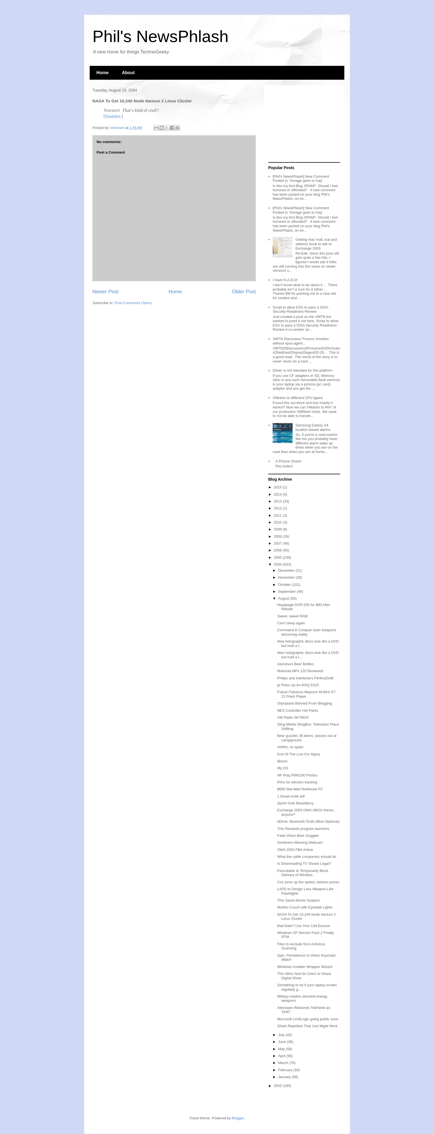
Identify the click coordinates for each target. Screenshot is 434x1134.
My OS (282, 768)
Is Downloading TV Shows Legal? (304, 863)
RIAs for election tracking (297, 782)
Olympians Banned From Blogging (304, 703)
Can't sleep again (291, 623)
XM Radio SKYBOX (293, 717)
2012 (278, 508)
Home (102, 72)
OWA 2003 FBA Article (295, 850)
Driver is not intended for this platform (302, 370)
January (285, 1077)
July (282, 1035)
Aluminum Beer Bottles (295, 664)
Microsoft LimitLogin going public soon (307, 1019)
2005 (278, 557)
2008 (278, 536)
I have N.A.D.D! (285, 280)
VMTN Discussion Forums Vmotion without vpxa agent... (301, 341)
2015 (278, 487)
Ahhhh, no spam (290, 747)
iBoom (282, 761)
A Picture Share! (288, 461)
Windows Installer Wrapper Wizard (304, 967)
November (287, 577)
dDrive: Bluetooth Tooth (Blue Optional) (308, 821)
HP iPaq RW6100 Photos (297, 775)
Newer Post (105, 291)
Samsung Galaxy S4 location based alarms (312, 427)
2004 (278, 564)
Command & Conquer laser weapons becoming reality (306, 632)
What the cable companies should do (306, 857)
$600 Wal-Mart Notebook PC (300, 789)
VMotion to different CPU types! (298, 398)
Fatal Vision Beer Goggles (298, 835)
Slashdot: (113, 116)
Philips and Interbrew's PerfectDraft (305, 678)
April (282, 1056)
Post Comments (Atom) (133, 303)
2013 (278, 501)
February (286, 1070)
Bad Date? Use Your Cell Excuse (303, 926)
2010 (278, 522)
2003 (278, 1086)
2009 (278, 529)
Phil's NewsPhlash (160, 36)
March (283, 1063)
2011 (278, 515)
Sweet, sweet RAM (292, 616)
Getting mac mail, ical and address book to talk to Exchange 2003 (316, 243)
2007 (278, 543)
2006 (278, 550)
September (287, 591)
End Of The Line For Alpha (298, 754)
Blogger (238, 1118)
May (282, 1049)
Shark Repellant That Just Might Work (307, 1026)
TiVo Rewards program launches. (303, 829)
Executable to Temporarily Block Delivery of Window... (302, 873)
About (128, 72)
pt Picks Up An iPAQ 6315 (298, 685)
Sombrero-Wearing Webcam (299, 842)
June (282, 1042)
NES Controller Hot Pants (297, 710)
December (287, 570)
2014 (278, 494)
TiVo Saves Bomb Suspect (298, 900)
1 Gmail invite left (291, 796)
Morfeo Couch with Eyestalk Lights (304, 907)
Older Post (244, 291)
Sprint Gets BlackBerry (295, 803)
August (284, 598)
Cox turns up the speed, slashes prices (308, 882)
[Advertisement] (302, 124)
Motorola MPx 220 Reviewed (300, 671)
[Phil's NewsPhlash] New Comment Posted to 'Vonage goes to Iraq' (301, 178)
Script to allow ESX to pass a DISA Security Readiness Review (300, 309)
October (285, 584)
